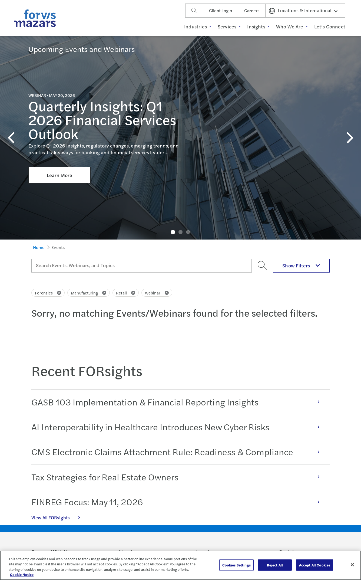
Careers (251, 10)
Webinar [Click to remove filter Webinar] (157, 293)
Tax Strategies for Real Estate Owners (178, 476)
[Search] (194, 10)
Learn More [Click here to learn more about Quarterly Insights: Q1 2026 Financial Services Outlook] (59, 136)
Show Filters (301, 265)
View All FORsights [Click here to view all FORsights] (58, 517)
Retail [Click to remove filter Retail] (125, 293)
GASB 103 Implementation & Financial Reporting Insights (178, 401)
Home (39, 247)
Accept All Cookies (314, 565)
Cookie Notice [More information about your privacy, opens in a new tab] (22, 574)
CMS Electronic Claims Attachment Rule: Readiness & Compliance (178, 451)
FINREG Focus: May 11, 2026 (178, 501)
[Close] (352, 565)
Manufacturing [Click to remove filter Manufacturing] (88, 293)
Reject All (275, 565)
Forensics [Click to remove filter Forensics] (48, 293)
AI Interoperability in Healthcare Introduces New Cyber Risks (178, 426)
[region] (180, 565)
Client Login (220, 10)
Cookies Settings (236, 565)
